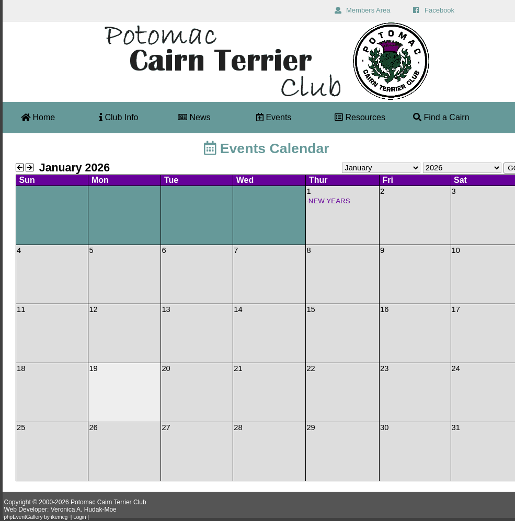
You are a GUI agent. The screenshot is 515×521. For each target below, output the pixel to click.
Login (79, 517)
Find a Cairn (441, 117)
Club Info (118, 117)
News (194, 117)
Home (38, 117)
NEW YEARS (329, 201)
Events (273, 117)
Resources (360, 117)
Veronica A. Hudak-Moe (84, 509)
